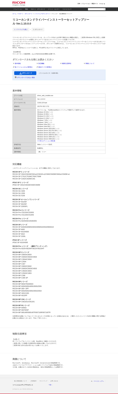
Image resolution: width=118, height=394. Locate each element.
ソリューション (17, 9)
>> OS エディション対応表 (46, 141)
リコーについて (67, 9)
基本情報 (18, 63)
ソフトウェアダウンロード (42, 13)
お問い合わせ (54, 381)
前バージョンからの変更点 (23, 67)
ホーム (14, 13)
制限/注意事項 (66, 63)
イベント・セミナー (54, 9)
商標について (90, 63)
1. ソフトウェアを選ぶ (20, 29)
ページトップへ (99, 381)
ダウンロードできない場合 (26, 77)
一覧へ (50, 385)
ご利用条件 (33, 381)
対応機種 (41, 63)
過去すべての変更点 (45, 67)
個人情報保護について (20, 381)
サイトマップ (43, 381)
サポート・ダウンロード (38, 9)
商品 (26, 9)
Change (101, 3)
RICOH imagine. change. (19, 3)
